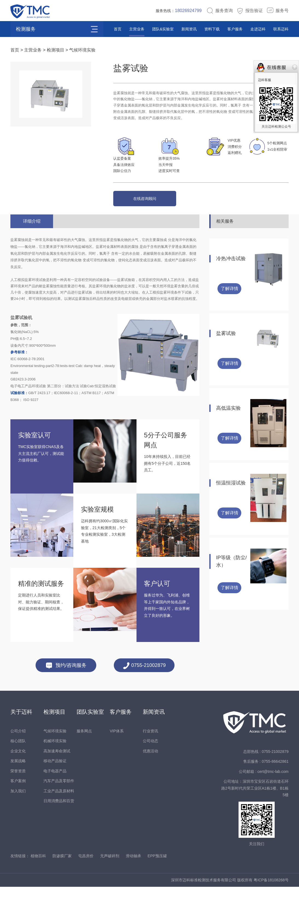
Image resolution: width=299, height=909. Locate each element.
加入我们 (18, 791)
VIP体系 (117, 731)
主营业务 (136, 29)
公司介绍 (18, 731)
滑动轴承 (133, 856)
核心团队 (18, 741)
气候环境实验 (82, 50)
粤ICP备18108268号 (271, 880)
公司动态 (150, 741)
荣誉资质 (18, 771)
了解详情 (229, 288)
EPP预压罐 (157, 856)
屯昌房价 (86, 856)
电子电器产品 (54, 771)
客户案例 (18, 781)
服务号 (278, 10)
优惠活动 (150, 751)
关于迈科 (21, 712)
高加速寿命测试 (56, 751)
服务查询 (220, 10)
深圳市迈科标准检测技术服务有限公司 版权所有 (212, 880)
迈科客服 (264, 80)
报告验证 (250, 10)
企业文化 (18, 751)
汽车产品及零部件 (58, 781)
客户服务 (235, 29)
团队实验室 (90, 712)
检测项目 (55, 50)
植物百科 (38, 856)
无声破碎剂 (109, 856)
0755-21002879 (144, 665)
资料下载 (212, 29)
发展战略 (18, 761)
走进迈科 (258, 29)
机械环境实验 (54, 741)
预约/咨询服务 (65, 665)
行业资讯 (150, 731)
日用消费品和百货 (58, 801)
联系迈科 (281, 29)
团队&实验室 (163, 29)
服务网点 (84, 731)
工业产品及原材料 (58, 791)
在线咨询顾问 (144, 198)
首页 (117, 29)
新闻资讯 (189, 29)
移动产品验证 (54, 761)
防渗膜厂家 (62, 856)
